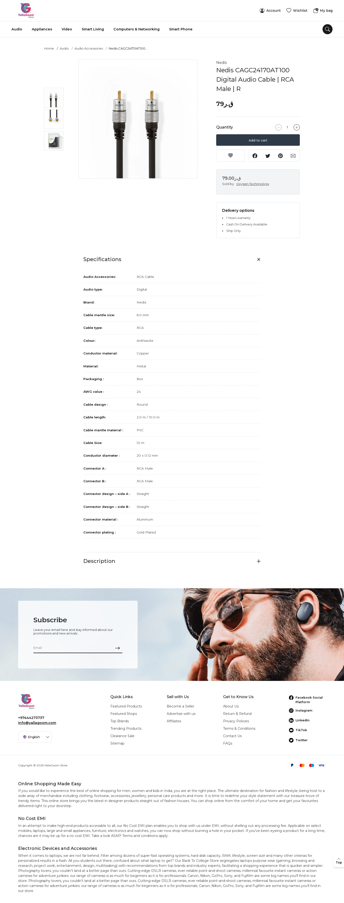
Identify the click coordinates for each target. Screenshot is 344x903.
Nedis (221, 62)
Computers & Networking (136, 29)
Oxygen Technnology (252, 184)
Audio (16, 29)
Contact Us (232, 736)
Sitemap (117, 743)
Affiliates (174, 721)
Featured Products (126, 706)
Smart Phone (181, 29)
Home (49, 48)
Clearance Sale (122, 736)
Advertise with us (181, 714)
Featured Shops (123, 714)
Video (67, 29)
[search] (327, 29)
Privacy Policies (236, 721)
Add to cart (258, 140)
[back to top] (338, 861)
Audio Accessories (89, 48)
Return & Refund (237, 714)
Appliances (42, 29)
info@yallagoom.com (37, 723)
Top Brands (119, 721)
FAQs (227, 743)
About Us (231, 706)
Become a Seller (180, 706)
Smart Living (93, 29)
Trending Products (125, 728)
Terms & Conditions (239, 728)
